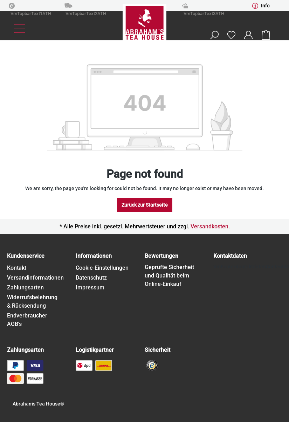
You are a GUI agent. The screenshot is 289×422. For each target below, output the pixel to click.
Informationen (94, 256)
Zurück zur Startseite (145, 205)
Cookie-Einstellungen (102, 267)
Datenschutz (91, 277)
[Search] (214, 35)
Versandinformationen (35, 277)
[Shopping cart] (266, 35)
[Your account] (248, 35)
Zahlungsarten (25, 287)
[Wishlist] (231, 35)
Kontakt (16, 267)
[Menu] (19, 28)
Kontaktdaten (230, 256)
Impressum (90, 287)
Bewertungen (161, 256)
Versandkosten (209, 226)
